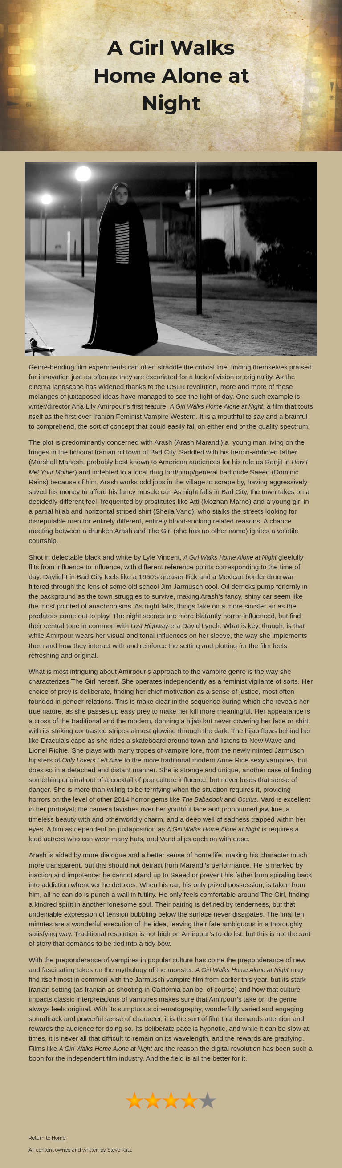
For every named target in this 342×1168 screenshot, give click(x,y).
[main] (171, 75)
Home (58, 1138)
